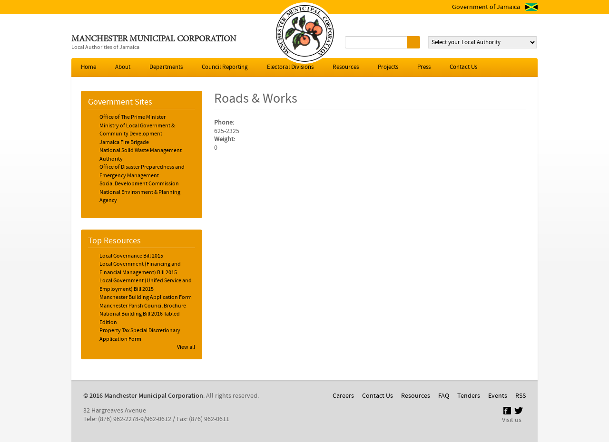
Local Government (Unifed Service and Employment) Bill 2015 (145, 285)
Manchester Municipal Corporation (153, 39)
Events (497, 396)
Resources (346, 67)
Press (424, 67)
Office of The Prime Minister (132, 117)
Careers (343, 396)
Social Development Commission (139, 184)
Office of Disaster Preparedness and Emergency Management (142, 171)
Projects (388, 67)
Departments (166, 67)
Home (88, 67)
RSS (520, 396)
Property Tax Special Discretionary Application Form (139, 335)
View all (186, 347)
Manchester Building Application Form (145, 297)
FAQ (443, 396)
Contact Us (463, 67)
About (122, 67)
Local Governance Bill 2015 (131, 256)
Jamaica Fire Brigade (124, 142)
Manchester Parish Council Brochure (142, 306)
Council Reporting (225, 67)
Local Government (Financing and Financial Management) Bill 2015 (140, 268)
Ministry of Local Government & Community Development (137, 130)
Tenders (468, 396)
